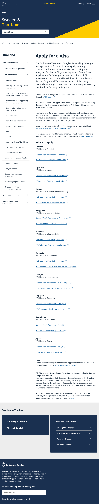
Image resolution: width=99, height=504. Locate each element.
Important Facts (11, 115)
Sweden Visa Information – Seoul (49, 325)
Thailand (25, 43)
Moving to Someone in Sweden (16, 158)
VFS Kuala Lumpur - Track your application (53, 288)
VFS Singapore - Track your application (51, 309)
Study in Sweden (11, 169)
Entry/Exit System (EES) (14, 152)
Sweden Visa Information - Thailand (50, 154)
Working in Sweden (12, 163)
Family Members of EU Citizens (17, 142)
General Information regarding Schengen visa (17, 109)
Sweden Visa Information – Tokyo (49, 346)
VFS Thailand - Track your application (51, 159)
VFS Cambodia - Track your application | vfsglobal (56, 266)
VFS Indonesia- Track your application (51, 245)
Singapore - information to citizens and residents (14, 188)
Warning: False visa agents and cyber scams (17, 87)
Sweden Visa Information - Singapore (51, 303)
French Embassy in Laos (65, 365)
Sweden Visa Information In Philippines (52, 218)
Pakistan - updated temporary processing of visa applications (17, 94)
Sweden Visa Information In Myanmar (51, 175)
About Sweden (14, 43)
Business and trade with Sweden (10, 202)
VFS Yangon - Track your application (50, 181)
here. (72, 398)
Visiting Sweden (53, 43)
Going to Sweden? (37, 43)
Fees (7, 131)
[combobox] (25, 32)
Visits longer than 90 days (15, 147)
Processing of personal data (15, 182)
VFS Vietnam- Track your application (50, 202)
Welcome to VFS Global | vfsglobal (50, 197)
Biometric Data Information (16, 121)
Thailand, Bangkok (15, 428)
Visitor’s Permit (86, 136)
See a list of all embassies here (14, 499)
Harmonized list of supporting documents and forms (17, 102)
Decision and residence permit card (13, 175)
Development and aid (11, 195)
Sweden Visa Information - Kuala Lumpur (52, 282)
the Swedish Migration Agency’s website (52, 128)
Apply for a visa (11, 80)
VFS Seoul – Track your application (50, 330)
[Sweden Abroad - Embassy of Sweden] (11, 3)
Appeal (8, 137)
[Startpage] (4, 43)
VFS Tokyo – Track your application (50, 352)
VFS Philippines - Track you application (51, 223)
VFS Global (47, 97)
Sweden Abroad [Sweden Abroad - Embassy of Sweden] (49, 4)
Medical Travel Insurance (15, 126)
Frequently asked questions (15, 68)
